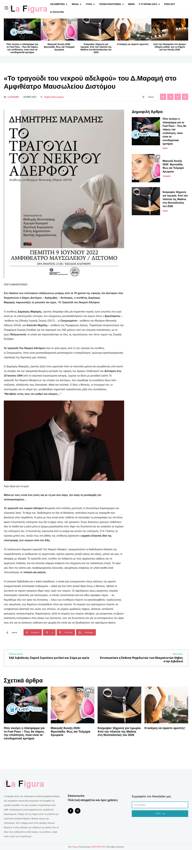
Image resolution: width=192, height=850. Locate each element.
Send (160, 813)
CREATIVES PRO (98, 847)
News (165, 148)
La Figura (13, 97)
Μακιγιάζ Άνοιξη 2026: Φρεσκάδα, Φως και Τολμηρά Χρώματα (59, 47)
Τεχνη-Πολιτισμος (54, 97)
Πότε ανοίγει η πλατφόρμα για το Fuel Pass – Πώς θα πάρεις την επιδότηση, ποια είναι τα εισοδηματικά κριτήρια (22, 48)
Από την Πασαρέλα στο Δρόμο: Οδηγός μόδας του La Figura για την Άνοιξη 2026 (169, 47)
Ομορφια (167, 176)
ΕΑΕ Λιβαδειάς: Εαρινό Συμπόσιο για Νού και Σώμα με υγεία (49, 657)
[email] (160, 805)
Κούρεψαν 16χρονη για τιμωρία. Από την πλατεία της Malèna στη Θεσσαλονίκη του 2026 (96, 48)
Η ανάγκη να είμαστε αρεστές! (133, 44)
